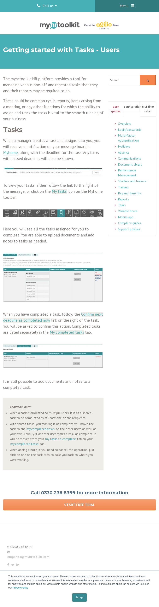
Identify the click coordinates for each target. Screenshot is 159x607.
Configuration (132, 107)
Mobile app (125, 217)
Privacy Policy (20, 587)
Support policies (129, 229)
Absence (123, 152)
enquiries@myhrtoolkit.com (28, 557)
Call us (47, 5)
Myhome (10, 152)
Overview (124, 123)
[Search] (148, 80)
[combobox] (124, 80)
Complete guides (129, 223)
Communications (129, 158)
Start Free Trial (79, 504)
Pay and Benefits (129, 193)
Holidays (124, 146)
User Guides (115, 109)
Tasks (122, 205)
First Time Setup (148, 109)
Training (123, 187)
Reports (123, 199)
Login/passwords (129, 129)
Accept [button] (79, 597)
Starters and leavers (132, 181)
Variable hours (127, 211)
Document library (130, 164)
